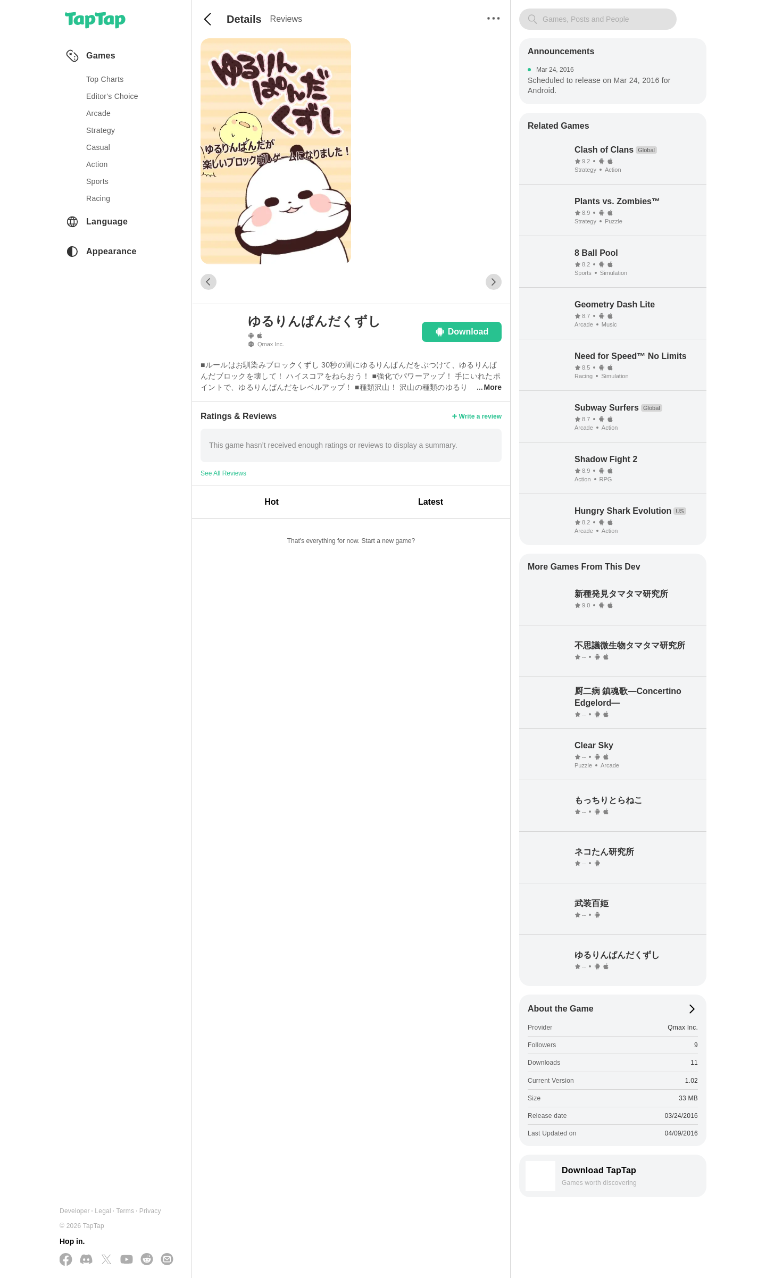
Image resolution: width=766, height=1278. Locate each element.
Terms (125, 1211)
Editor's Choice (112, 96)
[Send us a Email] (167, 1260)
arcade (98, 113)
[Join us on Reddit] (146, 1260)
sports (97, 181)
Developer (75, 1211)
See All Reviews (223, 473)
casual (98, 147)
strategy (100, 130)
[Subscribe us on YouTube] (126, 1260)
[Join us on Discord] (86, 1260)
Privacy (150, 1211)
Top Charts (105, 79)
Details (244, 19)
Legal (103, 1211)
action (97, 164)
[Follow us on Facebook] (66, 1260)
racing (98, 198)
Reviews (286, 18)
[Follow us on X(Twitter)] (106, 1260)
